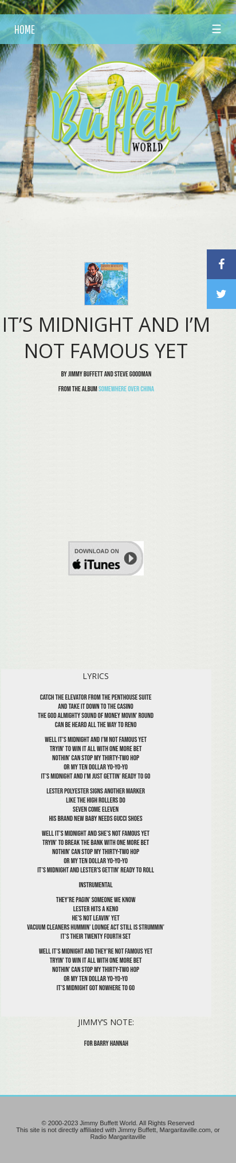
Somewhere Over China (126, 389)
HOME (24, 29)
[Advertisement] (124, 203)
